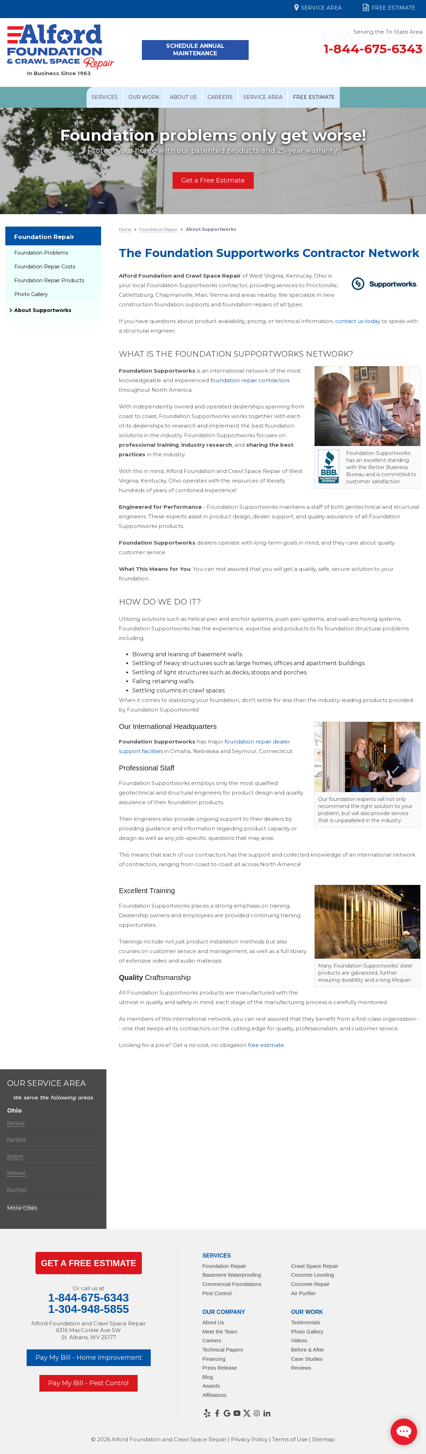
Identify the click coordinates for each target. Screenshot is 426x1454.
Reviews (301, 1368)
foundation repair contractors (249, 380)
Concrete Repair (310, 1284)
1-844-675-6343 (372, 48)
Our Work (143, 97)
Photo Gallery (31, 294)
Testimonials (305, 1322)
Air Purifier (303, 1293)
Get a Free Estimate (213, 180)
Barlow (16, 1123)
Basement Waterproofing (231, 1275)
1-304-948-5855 (88, 1309)
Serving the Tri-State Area (388, 31)
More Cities (22, 1208)
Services (105, 97)
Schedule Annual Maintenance (195, 50)
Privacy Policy (249, 1439)
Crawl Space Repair (314, 1266)
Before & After (307, 1350)
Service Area (318, 7)
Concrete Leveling (312, 1275)
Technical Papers (222, 1350)
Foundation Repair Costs (44, 266)
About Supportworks (42, 310)
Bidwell (16, 1173)
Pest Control (217, 1293)
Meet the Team (219, 1331)
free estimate (266, 1045)
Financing (213, 1359)
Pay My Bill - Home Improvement (88, 1357)
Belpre (15, 1156)
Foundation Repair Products (49, 280)
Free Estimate (389, 7)
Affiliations (214, 1395)
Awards (211, 1386)
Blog (207, 1377)
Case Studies (306, 1359)
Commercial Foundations (231, 1284)
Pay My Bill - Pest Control (88, 1383)
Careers (220, 97)
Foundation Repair (44, 236)
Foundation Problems (41, 253)
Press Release (219, 1368)
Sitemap (323, 1439)
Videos (299, 1340)
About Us (183, 97)
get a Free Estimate (88, 1263)
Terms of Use (290, 1439)
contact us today (357, 321)
